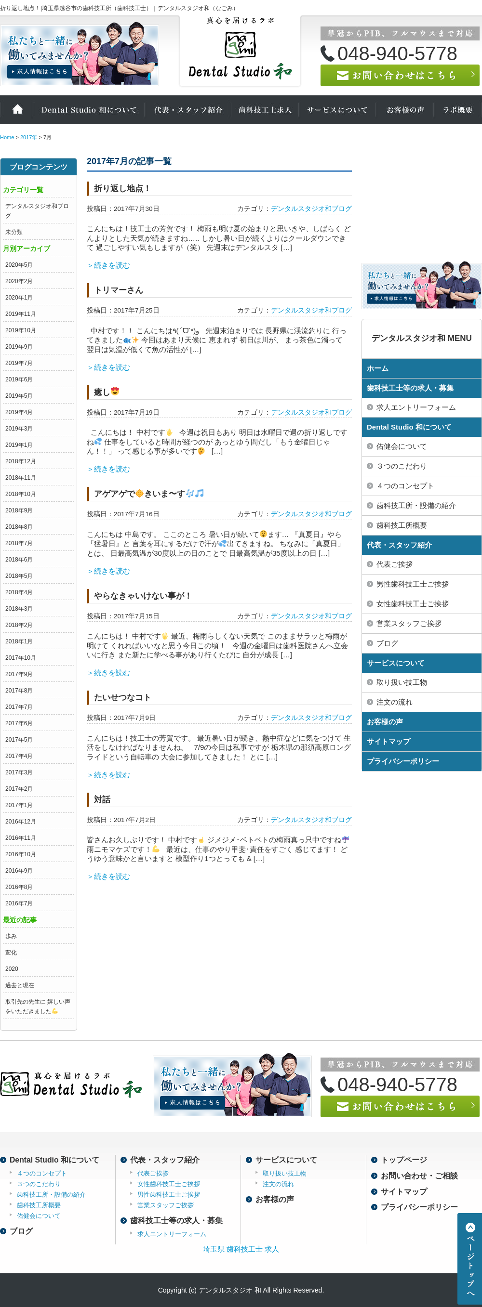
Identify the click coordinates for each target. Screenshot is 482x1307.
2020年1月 (19, 297)
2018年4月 (19, 592)
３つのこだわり (39, 1184)
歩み (11, 936)
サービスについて (337, 109)
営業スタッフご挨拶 (165, 1205)
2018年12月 (20, 461)
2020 (11, 969)
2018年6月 (19, 559)
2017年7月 (19, 707)
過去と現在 (19, 985)
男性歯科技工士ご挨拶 (168, 1194)
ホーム (17, 109)
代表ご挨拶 (153, 1173)
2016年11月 (20, 838)
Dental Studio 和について (89, 109)
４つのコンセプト (42, 1173)
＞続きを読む (108, 265)
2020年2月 (19, 281)
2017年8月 (19, 690)
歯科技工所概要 (39, 1205)
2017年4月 (19, 756)
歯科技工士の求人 (265, 109)
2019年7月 (19, 363)
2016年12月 (20, 821)
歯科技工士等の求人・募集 (410, 388)
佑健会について (39, 1215)
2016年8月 (19, 887)
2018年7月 (19, 543)
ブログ (21, 1231)
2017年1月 (19, 805)
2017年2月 (19, 788)
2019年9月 (19, 346)
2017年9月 (19, 674)
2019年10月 (20, 330)
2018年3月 (19, 608)
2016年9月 (19, 870)
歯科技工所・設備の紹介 (51, 1194)
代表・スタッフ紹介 (188, 109)
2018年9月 (19, 510)
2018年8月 (19, 526)
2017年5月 (19, 739)
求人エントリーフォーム (171, 1234)
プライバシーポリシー (403, 761)
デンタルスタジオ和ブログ (311, 208)
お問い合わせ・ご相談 (419, 1176)
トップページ (404, 1160)
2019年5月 (19, 395)
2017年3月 (19, 772)
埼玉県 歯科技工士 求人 (241, 1249)
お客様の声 (405, 109)
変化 (11, 952)
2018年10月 (20, 494)
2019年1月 (19, 445)
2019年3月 (19, 428)
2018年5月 (19, 576)
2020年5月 (19, 264)
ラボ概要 (458, 109)
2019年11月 (20, 314)
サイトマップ (388, 741)
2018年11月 (20, 477)
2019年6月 (19, 379)
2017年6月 (19, 723)
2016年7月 (19, 903)
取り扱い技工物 (285, 1173)
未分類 (14, 232)
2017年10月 (20, 657)
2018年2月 (19, 625)
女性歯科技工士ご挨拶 (168, 1184)
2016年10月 (20, 854)
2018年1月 (19, 641)
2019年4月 (19, 412)
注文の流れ (278, 1184)
